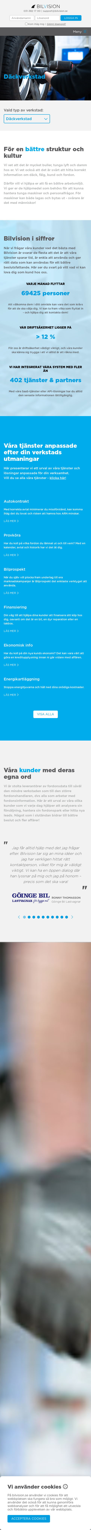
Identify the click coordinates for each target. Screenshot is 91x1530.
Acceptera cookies (28, 1518)
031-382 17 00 (32, 11)
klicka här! (58, 478)
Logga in (71, 17)
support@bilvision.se (55, 11)
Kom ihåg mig (34, 24)
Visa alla (45, 714)
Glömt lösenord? (56, 24)
